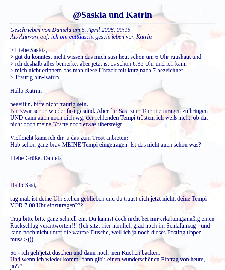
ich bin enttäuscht (72, 36)
